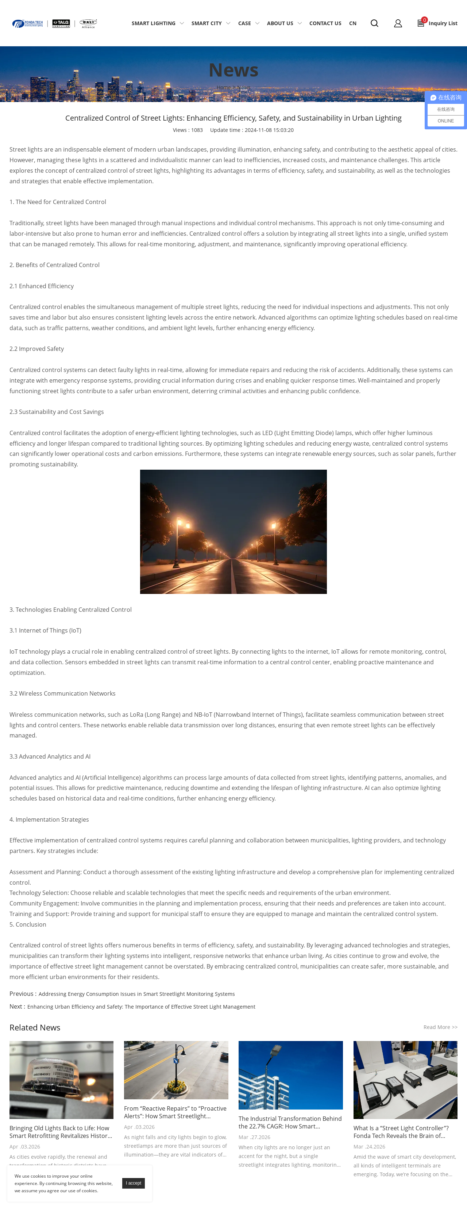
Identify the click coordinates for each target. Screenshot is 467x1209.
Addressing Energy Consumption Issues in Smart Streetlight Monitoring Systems (137, 993)
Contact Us (325, 23)
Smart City (207, 23)
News (244, 87)
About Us (280, 23)
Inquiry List (439, 21)
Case (244, 23)
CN (352, 23)
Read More (441, 1027)
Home (224, 87)
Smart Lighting (153, 23)
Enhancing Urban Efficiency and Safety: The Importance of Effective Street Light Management (141, 1006)
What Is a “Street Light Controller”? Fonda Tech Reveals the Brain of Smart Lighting (401, 1132)
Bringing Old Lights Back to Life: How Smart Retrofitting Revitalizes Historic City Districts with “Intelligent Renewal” (60, 1132)
